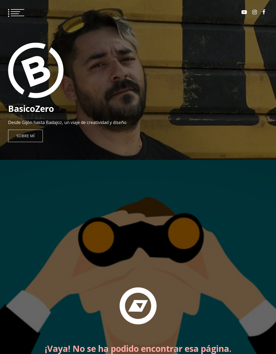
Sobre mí (25, 135)
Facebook (264, 12)
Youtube (244, 12)
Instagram (255, 12)
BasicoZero (31, 108)
